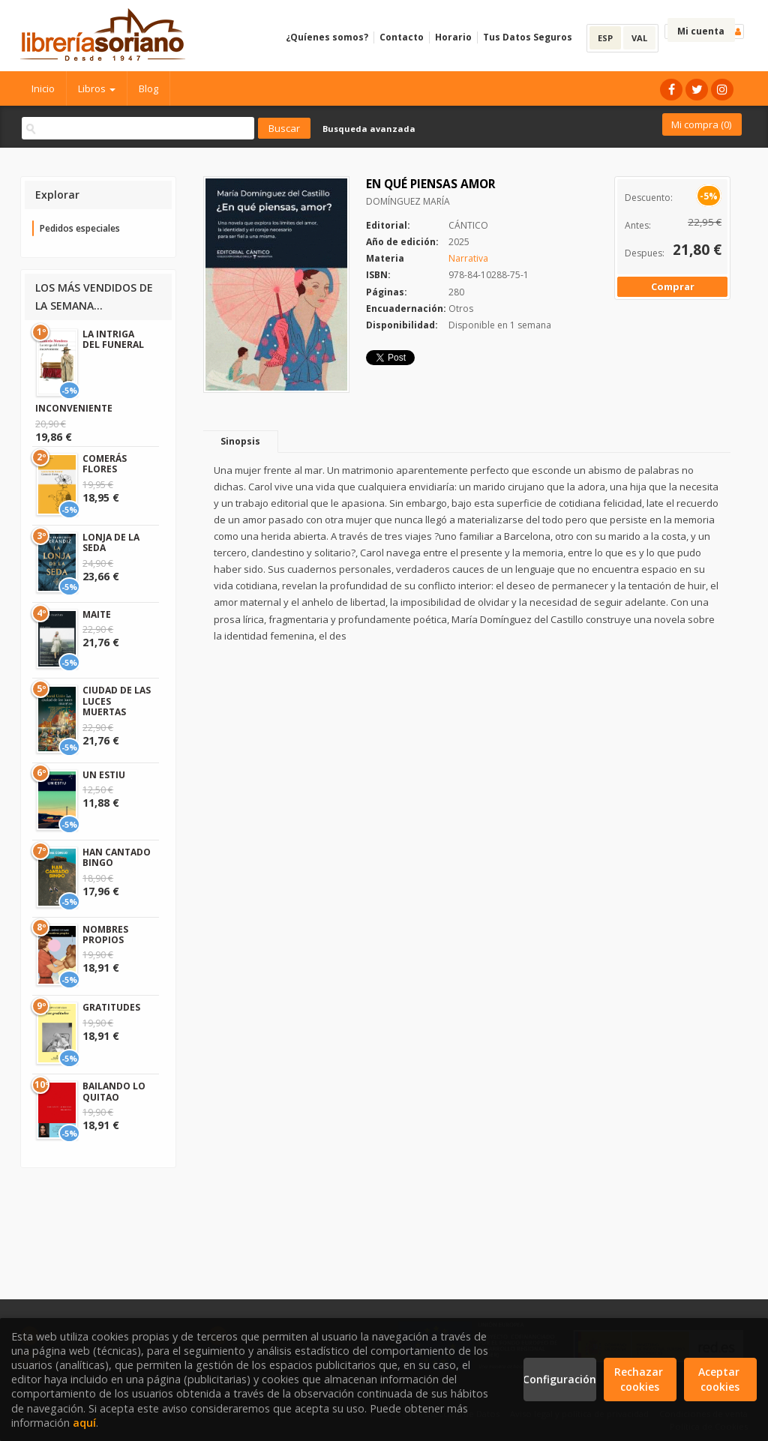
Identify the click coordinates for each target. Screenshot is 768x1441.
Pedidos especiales (80, 228)
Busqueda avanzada (369, 128)
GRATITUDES (111, 1007)
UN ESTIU (103, 774)
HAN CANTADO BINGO (116, 857)
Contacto (402, 37)
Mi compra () (701, 124)
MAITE (96, 614)
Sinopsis (240, 441)
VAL (639, 37)
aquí (84, 1423)
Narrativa (468, 258)
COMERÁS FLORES (104, 463)
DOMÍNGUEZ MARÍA (408, 201)
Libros (97, 88)
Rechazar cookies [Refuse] (640, 1379)
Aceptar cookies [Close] (720, 1379)
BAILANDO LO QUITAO (114, 1091)
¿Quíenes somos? (327, 37)
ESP (605, 37)
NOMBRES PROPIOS (105, 934)
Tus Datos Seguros (527, 37)
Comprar (672, 286)
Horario (453, 37)
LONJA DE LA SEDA (111, 542)
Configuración (560, 1379)
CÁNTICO (468, 225)
